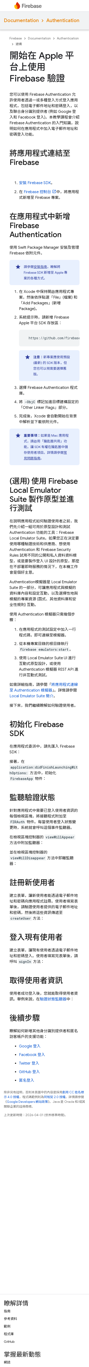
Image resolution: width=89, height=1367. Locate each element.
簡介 (31, 696)
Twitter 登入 (29, 1063)
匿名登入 (26, 1080)
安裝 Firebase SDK (35, 183)
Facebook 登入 (32, 1054)
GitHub (9, 1341)
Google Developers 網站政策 (27, 1102)
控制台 (37, 192)
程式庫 (9, 1334)
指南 (7, 1311)
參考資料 (10, 1319)
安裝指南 (40, 267)
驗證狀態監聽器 (53, 999)
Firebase (15, 38)
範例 (7, 1326)
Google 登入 (30, 1046)
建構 (19, 44)
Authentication (62, 21)
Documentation (21, 21)
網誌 (7, 1362)
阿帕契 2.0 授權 (55, 1097)
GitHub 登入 (29, 1072)
